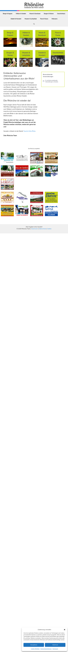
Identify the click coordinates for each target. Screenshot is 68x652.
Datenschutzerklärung (46, 649)
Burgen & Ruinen (49, 14)
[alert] (53, 81)
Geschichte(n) (61, 14)
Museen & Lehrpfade (31, 19)
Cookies (49, 229)
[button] (64, 630)
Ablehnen (55, 645)
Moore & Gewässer (34, 14)
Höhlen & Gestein (21, 14)
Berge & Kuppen (7, 14)
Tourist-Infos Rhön (29, 131)
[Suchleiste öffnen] (34, 24)
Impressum (55, 649)
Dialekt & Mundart (16, 19)
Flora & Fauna (44, 19)
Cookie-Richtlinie (35, 649)
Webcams (54, 19)
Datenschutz (42, 229)
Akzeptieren (33, 645)
